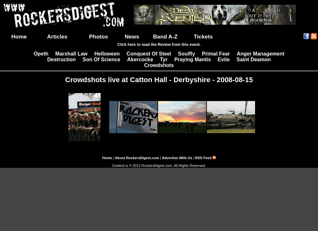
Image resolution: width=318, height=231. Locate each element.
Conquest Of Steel (149, 53)
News (132, 36)
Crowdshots (159, 65)
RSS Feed (205, 158)
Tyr (164, 59)
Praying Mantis (192, 59)
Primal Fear (216, 53)
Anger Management (260, 53)
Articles (57, 36)
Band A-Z (165, 36)
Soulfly (186, 53)
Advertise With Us (177, 158)
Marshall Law (71, 53)
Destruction (61, 59)
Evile (224, 59)
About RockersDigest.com (137, 158)
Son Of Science (101, 59)
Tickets (203, 36)
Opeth (41, 53)
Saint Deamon (253, 59)
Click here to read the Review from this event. (158, 44)
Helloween (107, 53)
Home (19, 36)
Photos (98, 36)
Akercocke (140, 59)
